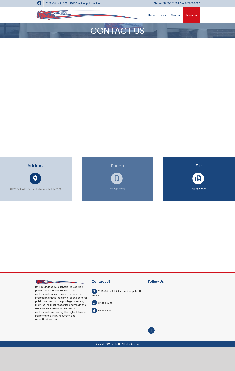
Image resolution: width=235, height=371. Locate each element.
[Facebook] (151, 297)
